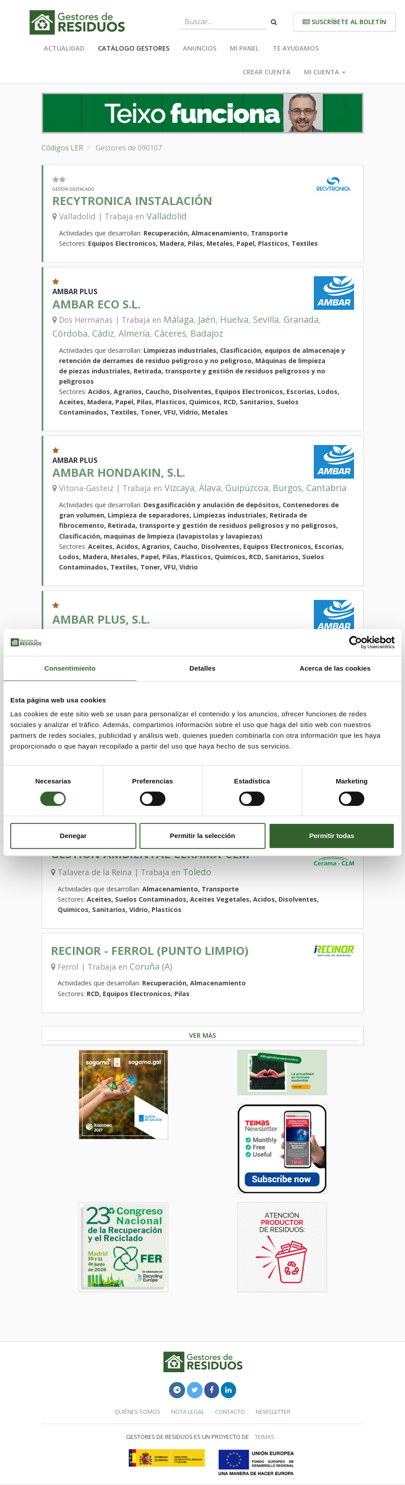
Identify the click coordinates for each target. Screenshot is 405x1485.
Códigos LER (62, 148)
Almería (134, 333)
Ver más (202, 1035)
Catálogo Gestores (133, 48)
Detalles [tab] (202, 668)
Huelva (234, 319)
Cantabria (326, 488)
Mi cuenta (325, 72)
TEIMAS (264, 1437)
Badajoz (206, 333)
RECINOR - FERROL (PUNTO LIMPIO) (150, 951)
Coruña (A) (151, 966)
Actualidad (64, 48)
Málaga (179, 319)
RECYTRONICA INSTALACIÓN (132, 201)
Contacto (230, 1412)
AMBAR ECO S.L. (96, 304)
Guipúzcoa (246, 488)
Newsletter (273, 1412)
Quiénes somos (137, 1412)
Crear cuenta (267, 72)
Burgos (287, 488)
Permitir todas (331, 835)
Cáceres (170, 333)
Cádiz (103, 333)
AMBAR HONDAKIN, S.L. (118, 472)
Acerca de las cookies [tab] (335, 668)
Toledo (197, 872)
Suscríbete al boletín (344, 21)
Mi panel (244, 48)
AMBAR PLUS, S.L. (101, 619)
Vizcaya (179, 488)
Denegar (73, 835)
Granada (301, 319)
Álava (210, 488)
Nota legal (187, 1412)
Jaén (206, 319)
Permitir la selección (202, 835)
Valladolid (167, 216)
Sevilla (266, 319)
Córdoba (70, 333)
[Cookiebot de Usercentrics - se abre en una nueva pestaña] (355, 642)
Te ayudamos (296, 48)
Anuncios (199, 48)
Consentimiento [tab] (70, 668)
